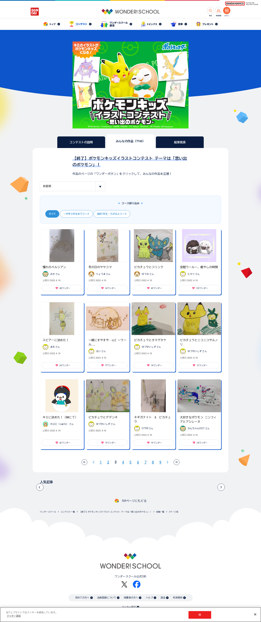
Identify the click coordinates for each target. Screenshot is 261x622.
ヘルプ (149, 597)
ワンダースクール (48, 512)
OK (199, 615)
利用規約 (178, 597)
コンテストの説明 (81, 142)
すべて (52, 214)
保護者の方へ (131, 597)
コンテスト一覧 (68, 512)
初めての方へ (82, 597)
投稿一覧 (160, 512)
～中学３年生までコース (76, 214)
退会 (163, 597)
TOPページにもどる (134, 500)
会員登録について (106, 597)
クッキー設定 (129, 607)
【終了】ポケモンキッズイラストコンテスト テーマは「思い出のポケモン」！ (115, 512)
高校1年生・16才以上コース (112, 214)
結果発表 (180, 142)
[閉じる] (255, 615)
